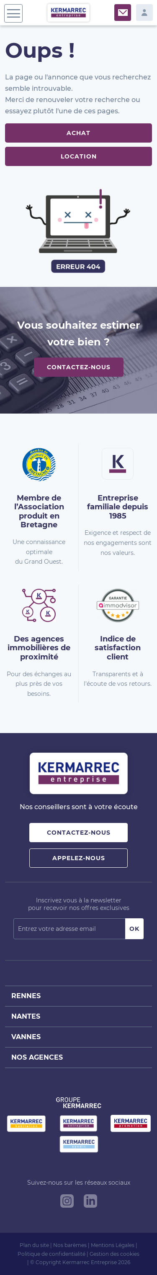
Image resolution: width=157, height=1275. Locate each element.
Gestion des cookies (114, 1254)
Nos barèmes (70, 1245)
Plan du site (34, 1245)
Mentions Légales (112, 1245)
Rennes (26, 996)
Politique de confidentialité (51, 1254)
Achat (78, 133)
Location (79, 156)
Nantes (25, 1016)
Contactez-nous (79, 367)
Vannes (26, 1037)
